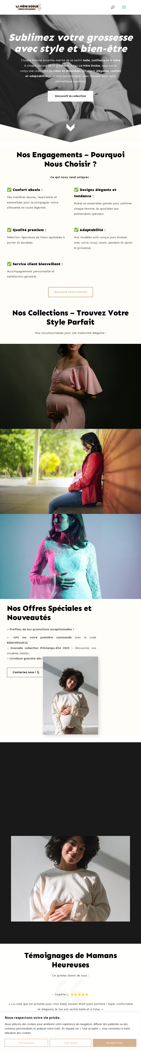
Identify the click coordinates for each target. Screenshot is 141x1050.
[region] (70, 1031)
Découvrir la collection (70, 80)
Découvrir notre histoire (70, 292)
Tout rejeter (70, 1043)
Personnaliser (26, 1043)
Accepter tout (114, 1043)
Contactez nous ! (24, 672)
